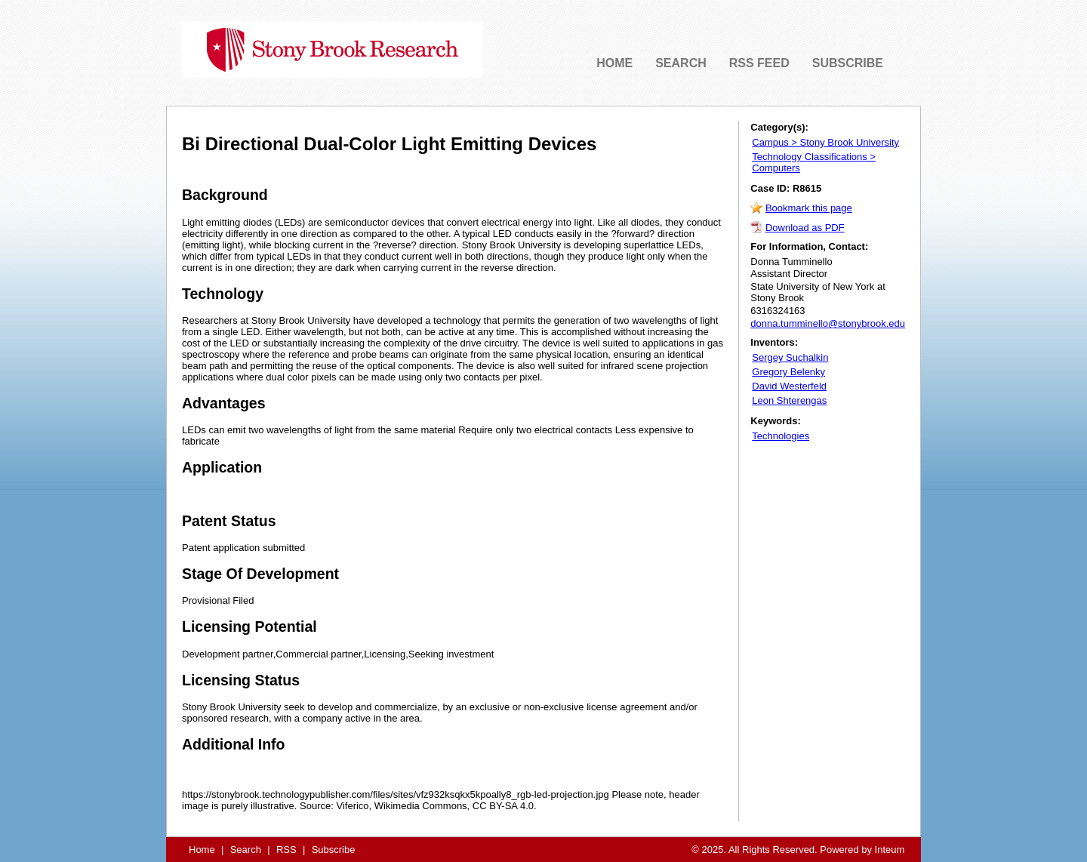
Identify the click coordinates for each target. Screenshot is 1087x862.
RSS (286, 849)
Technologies (780, 436)
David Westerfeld (789, 386)
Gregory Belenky (788, 371)
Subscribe (334, 849)
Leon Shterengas (789, 400)
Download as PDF (805, 227)
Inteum (890, 849)
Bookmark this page (808, 208)
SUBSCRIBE (847, 63)
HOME (614, 63)
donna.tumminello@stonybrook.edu (827, 323)
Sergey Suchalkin (790, 357)
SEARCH (681, 63)
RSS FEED (759, 63)
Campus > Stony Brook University (825, 142)
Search (245, 849)
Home (202, 849)
